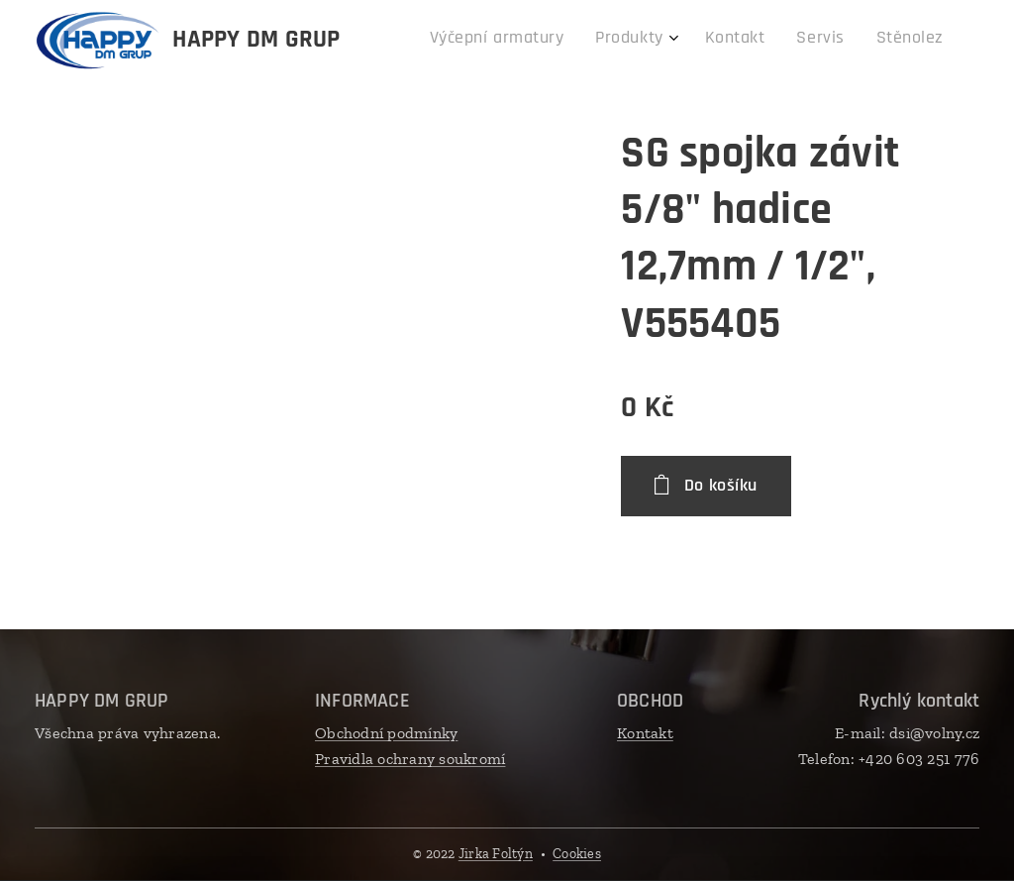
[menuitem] (802, 40)
